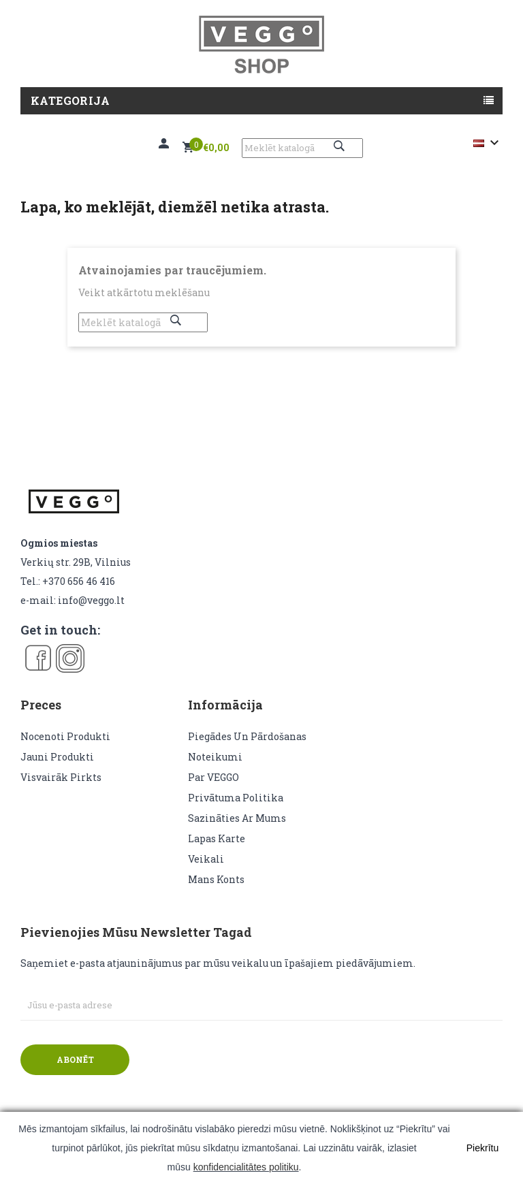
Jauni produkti (57, 756)
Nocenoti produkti (65, 736)
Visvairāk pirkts (60, 777)
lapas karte (216, 838)
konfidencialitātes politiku (246, 1167)
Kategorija (70, 100)
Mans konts (216, 879)
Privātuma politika (235, 797)
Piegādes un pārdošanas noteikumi (247, 746)
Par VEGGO (213, 777)
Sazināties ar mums (237, 818)
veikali (206, 858)
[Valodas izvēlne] (488, 143)
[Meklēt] (302, 148)
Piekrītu (482, 1147)
